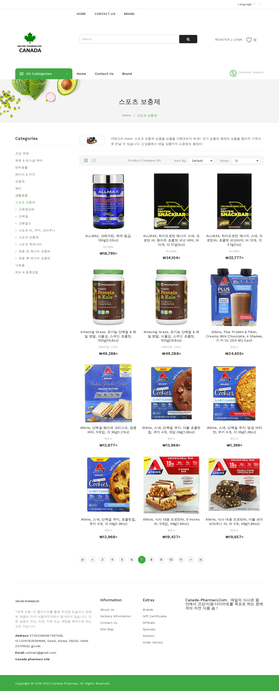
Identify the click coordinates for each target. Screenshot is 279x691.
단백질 (23, 216)
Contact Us (108, 622)
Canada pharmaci (65, 683)
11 (181, 560)
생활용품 (21, 195)
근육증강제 (26, 209)
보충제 (20, 181)
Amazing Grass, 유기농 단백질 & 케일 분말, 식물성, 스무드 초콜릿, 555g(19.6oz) (108, 336)
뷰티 (18, 188)
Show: (224, 160)
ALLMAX (108, 246)
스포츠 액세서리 (30, 244)
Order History (153, 642)
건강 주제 (22, 153)
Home (126, 115)
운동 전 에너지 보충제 (34, 251)
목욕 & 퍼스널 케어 (29, 160)
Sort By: (180, 160)
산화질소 (25, 223)
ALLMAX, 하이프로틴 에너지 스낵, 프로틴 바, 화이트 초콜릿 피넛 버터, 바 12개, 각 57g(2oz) (171, 240)
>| (200, 560)
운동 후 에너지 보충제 (34, 258)
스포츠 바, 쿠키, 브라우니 (37, 230)
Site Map (107, 629)
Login (237, 39)
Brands (148, 609)
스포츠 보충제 (147, 115)
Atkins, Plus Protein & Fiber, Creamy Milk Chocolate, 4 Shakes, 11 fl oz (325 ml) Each (234, 336)
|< (83, 560)
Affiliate (149, 622)
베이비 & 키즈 (25, 174)
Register (220, 39)
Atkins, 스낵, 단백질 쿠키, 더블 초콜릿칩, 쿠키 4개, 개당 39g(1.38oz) (171, 430)
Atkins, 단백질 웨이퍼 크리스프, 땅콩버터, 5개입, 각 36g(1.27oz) (108, 430)
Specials (149, 629)
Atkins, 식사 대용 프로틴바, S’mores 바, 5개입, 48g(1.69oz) (171, 521)
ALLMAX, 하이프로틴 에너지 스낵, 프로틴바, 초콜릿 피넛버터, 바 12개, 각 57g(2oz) (234, 240)
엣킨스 (234, 347)
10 (171, 560)
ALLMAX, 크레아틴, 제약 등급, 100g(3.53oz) (108, 238)
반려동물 (21, 167)
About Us (107, 609)
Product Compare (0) (144, 160)
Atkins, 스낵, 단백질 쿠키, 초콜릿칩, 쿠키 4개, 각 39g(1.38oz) (108, 521)
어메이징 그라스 (108, 347)
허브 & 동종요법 (26, 272)
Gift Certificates (155, 616)
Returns (148, 636)
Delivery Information (115, 616)
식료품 (20, 265)
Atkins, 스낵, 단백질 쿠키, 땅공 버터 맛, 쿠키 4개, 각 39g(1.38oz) (234, 430)
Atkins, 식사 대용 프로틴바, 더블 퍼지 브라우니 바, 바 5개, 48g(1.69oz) (234, 521)
